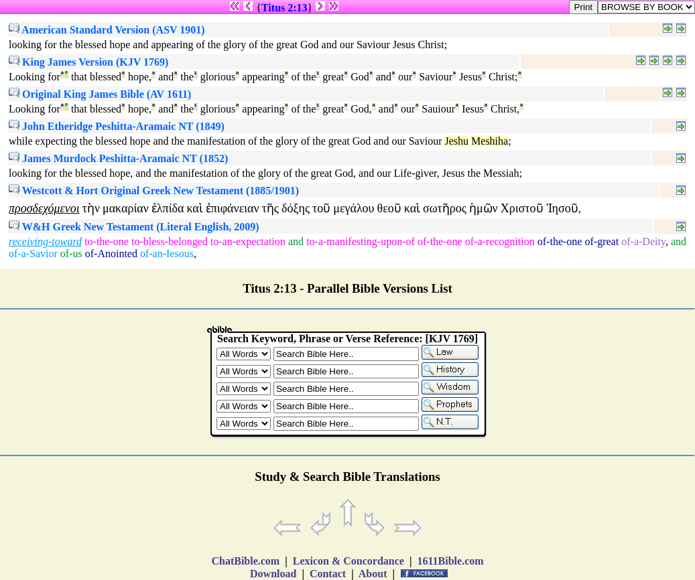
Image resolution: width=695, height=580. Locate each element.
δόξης (295, 208)
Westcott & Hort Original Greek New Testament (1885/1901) (154, 190)
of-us (71, 253)
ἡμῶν (483, 208)
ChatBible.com (245, 561)
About (373, 573)
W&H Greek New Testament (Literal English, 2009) (134, 226)
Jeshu (456, 141)
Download (273, 573)
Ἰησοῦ (562, 208)
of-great (602, 241)
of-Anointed (111, 253)
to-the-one (106, 241)
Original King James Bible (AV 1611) (100, 94)
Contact (328, 573)
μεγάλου (353, 208)
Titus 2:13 (284, 7)
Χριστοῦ (522, 208)
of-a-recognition (500, 241)
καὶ (194, 208)
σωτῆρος (444, 208)
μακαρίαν (126, 208)
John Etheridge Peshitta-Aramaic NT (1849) (117, 126)
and (296, 241)
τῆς (270, 208)
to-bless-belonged (169, 241)
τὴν (91, 208)
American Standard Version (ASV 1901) (107, 29)
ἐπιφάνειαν (232, 208)
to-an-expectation (248, 241)
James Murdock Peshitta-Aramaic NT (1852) (118, 158)
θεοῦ (389, 208)
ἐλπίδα (167, 208)
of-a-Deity (643, 241)
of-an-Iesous (167, 253)
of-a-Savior (33, 253)
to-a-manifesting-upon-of (360, 241)
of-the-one (440, 241)
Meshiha (489, 141)
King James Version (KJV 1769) (88, 62)
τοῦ (321, 208)
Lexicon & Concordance (348, 561)
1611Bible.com (450, 561)
